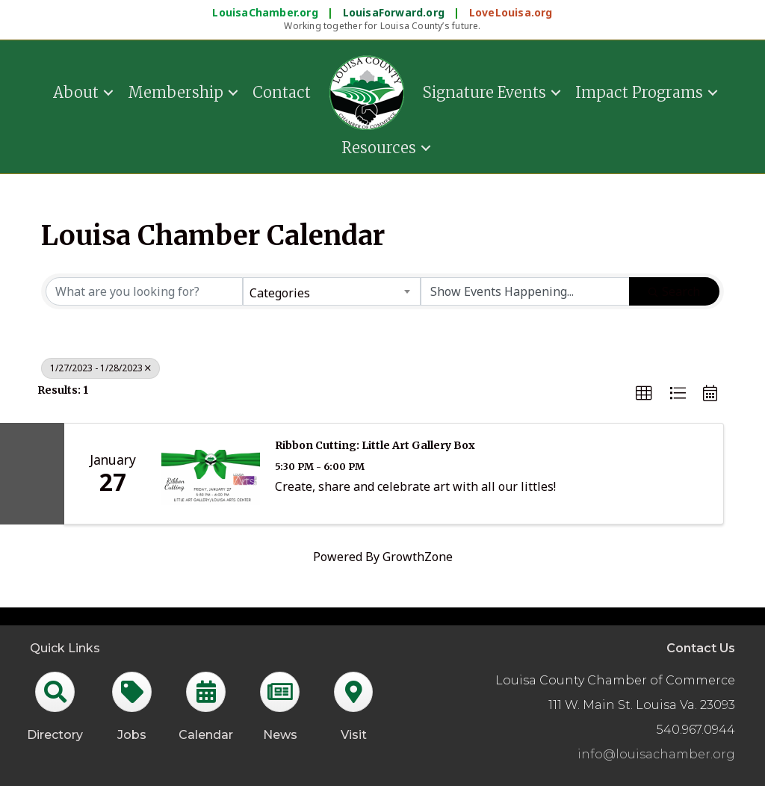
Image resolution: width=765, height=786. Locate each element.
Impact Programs (639, 92)
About (76, 92)
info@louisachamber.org (656, 754)
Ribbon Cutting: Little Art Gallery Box (375, 445)
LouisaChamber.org (266, 12)
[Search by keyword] (144, 291)
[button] (644, 394)
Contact (282, 92)
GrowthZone (417, 556)
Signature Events (484, 92)
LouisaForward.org (395, 12)
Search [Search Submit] (674, 291)
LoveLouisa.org (511, 12)
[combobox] (332, 291)
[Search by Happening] (525, 291)
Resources (378, 147)
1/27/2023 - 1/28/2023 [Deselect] (100, 368)
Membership (175, 92)
